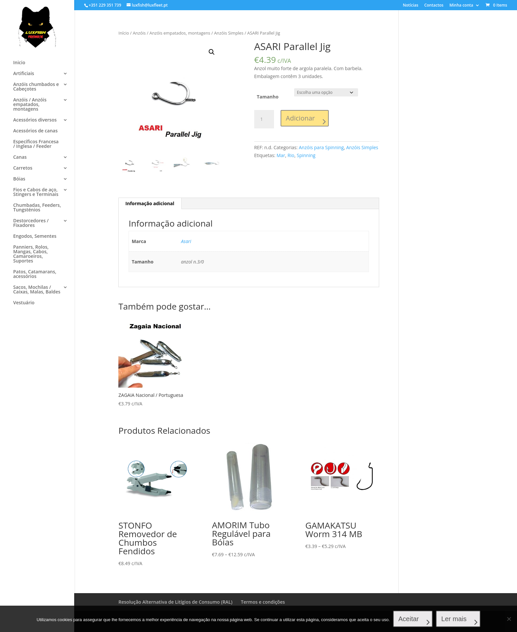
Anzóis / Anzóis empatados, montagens (29, 104)
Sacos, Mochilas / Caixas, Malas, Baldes (36, 290)
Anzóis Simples (228, 33)
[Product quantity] (264, 119)
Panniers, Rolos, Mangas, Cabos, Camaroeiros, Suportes (30, 254)
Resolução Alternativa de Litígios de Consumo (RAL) (175, 602)
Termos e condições (263, 602)
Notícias (410, 5)
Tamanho (268, 97)
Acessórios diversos (35, 120)
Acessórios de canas (35, 131)
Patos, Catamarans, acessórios (34, 274)
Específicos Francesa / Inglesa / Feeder (36, 144)
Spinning (306, 155)
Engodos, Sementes (34, 236)
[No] (508, 619)
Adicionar (300, 118)
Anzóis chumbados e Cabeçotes (36, 87)
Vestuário (24, 303)
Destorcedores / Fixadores (31, 223)
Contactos (433, 5)
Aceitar (408, 618)
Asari (186, 241)
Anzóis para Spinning (321, 147)
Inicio (19, 63)
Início (123, 33)
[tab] (150, 203)
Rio (291, 155)
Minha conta (461, 5)
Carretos (22, 168)
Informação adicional (149, 203)
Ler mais (454, 618)
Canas (20, 157)
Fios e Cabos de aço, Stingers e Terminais (35, 192)
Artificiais (23, 73)
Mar (281, 155)
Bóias (19, 179)
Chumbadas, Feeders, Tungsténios (37, 208)
